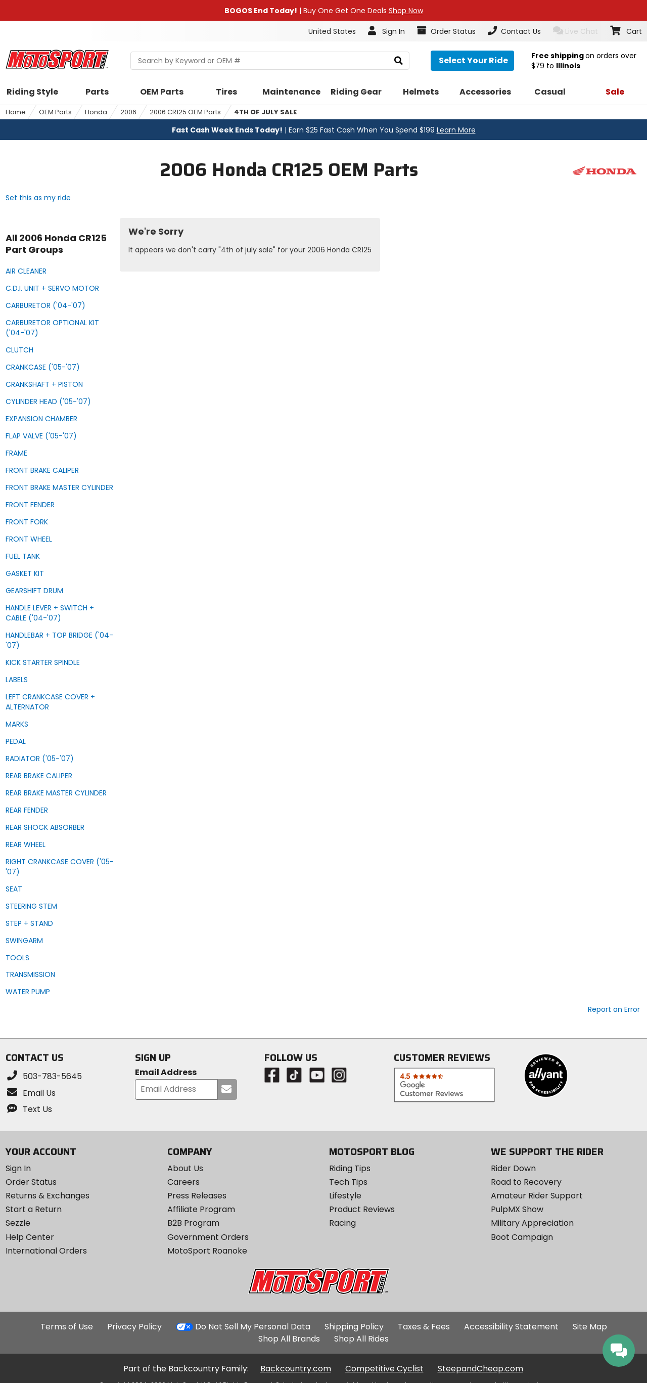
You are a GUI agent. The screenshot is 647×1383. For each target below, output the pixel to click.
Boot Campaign (522, 1237)
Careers (183, 1182)
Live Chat (575, 31)
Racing (342, 1223)
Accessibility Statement (511, 1326)
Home (16, 112)
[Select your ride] (472, 61)
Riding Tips (350, 1168)
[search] (398, 61)
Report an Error (614, 1009)
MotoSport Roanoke (207, 1251)
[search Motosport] (269, 61)
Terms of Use (66, 1326)
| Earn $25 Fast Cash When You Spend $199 (324, 130)
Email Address (166, 1072)
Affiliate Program (201, 1209)
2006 (128, 112)
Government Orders (208, 1237)
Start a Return (34, 1209)
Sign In (18, 1168)
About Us (185, 1168)
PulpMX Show (517, 1209)
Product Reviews (362, 1209)
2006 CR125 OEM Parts (185, 112)
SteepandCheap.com (480, 1368)
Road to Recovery (526, 1182)
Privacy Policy (134, 1326)
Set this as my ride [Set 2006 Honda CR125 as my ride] (38, 198)
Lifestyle (345, 1195)
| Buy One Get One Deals (323, 11)
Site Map (590, 1326)
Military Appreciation (532, 1223)
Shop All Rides (361, 1339)
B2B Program (193, 1223)
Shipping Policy (354, 1326)
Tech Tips (348, 1182)
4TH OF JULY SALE (265, 112)
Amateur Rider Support (537, 1195)
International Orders (46, 1251)
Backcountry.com (295, 1368)
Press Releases (196, 1195)
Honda (96, 112)
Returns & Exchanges (47, 1195)
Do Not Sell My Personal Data (252, 1326)
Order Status (31, 1182)
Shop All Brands (289, 1339)
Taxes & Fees (424, 1326)
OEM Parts (55, 112)
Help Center (30, 1237)
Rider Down (513, 1168)
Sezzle (18, 1223)
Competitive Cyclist (384, 1368)
